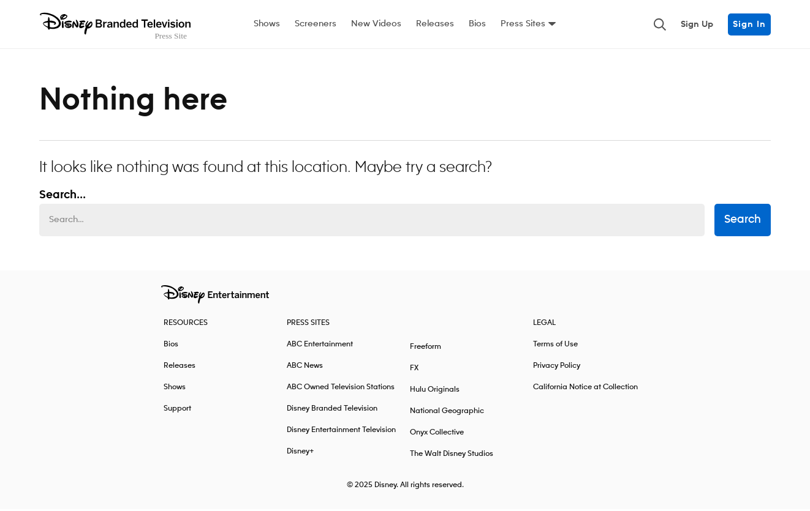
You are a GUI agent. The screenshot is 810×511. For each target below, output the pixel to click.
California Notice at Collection (585, 389)
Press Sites (523, 24)
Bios (477, 24)
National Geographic (447, 413)
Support (177, 410)
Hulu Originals (435, 391)
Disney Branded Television (332, 410)
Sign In (749, 24)
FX (414, 370)
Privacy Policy (556, 367)
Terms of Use (555, 346)
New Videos (376, 24)
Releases (435, 24)
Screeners (315, 24)
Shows (267, 24)
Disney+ (300, 453)
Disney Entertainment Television (341, 432)
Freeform (425, 348)
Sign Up (697, 24)
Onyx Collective (437, 434)
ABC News (305, 367)
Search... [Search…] (62, 197)
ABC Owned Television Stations (341, 389)
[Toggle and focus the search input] (660, 24)
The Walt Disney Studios (451, 456)
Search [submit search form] (742, 222)
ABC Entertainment (320, 346)
